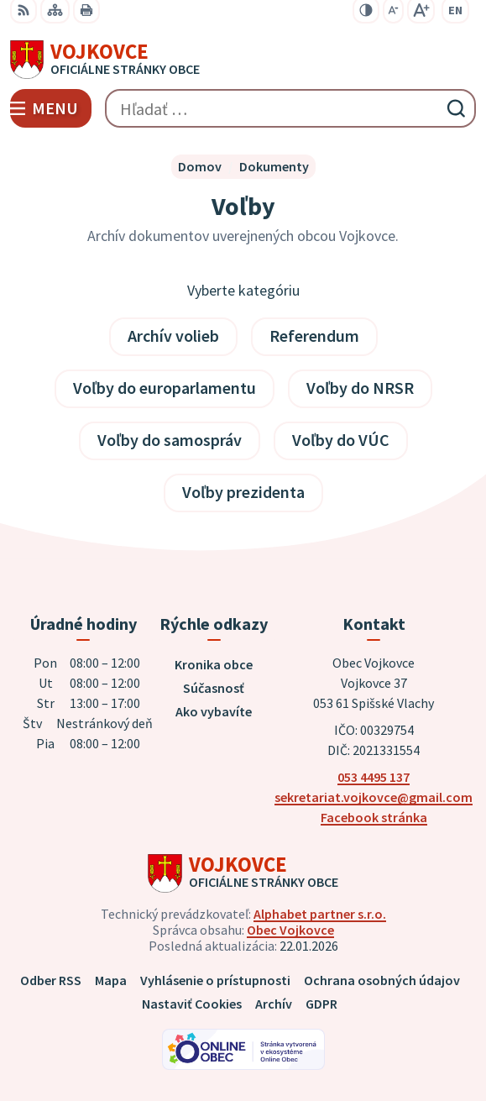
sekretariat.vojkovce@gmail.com (373, 797)
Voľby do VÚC (340, 439)
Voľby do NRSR (360, 387)
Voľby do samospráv (169, 439)
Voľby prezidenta (243, 491)
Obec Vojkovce (290, 929)
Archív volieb (173, 335)
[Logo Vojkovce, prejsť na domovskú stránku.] (243, 59)
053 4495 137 (373, 776)
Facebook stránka (374, 817)
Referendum (314, 335)
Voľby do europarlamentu (164, 387)
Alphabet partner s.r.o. (319, 913)
